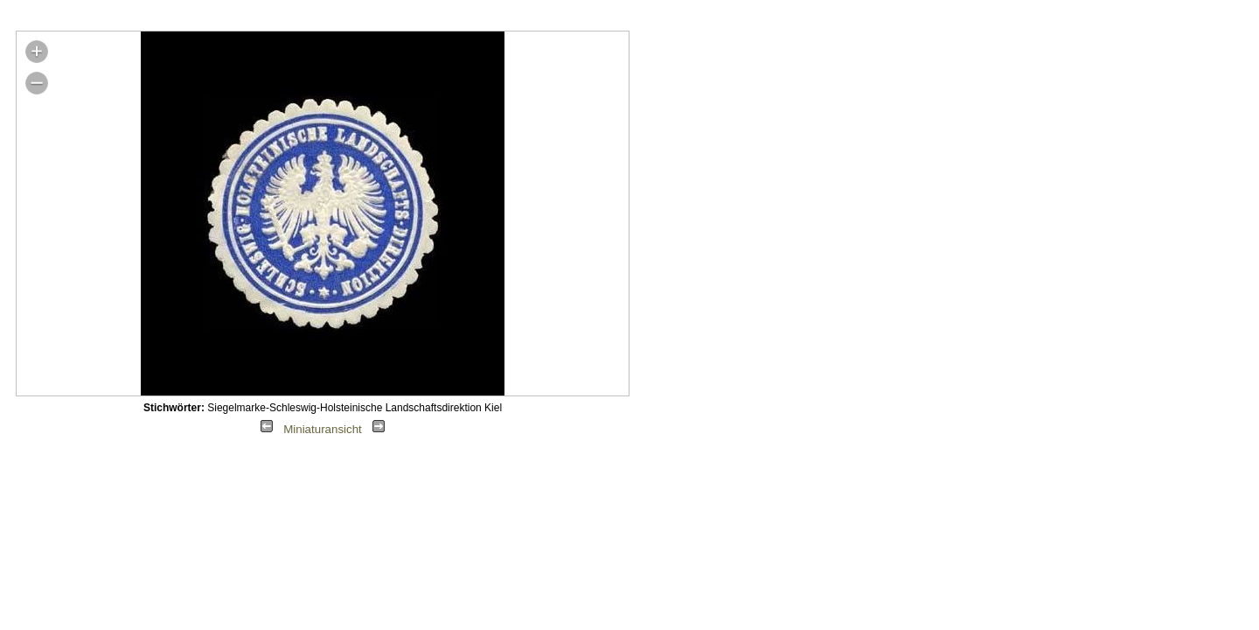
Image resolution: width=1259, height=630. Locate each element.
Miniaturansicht (322, 429)
